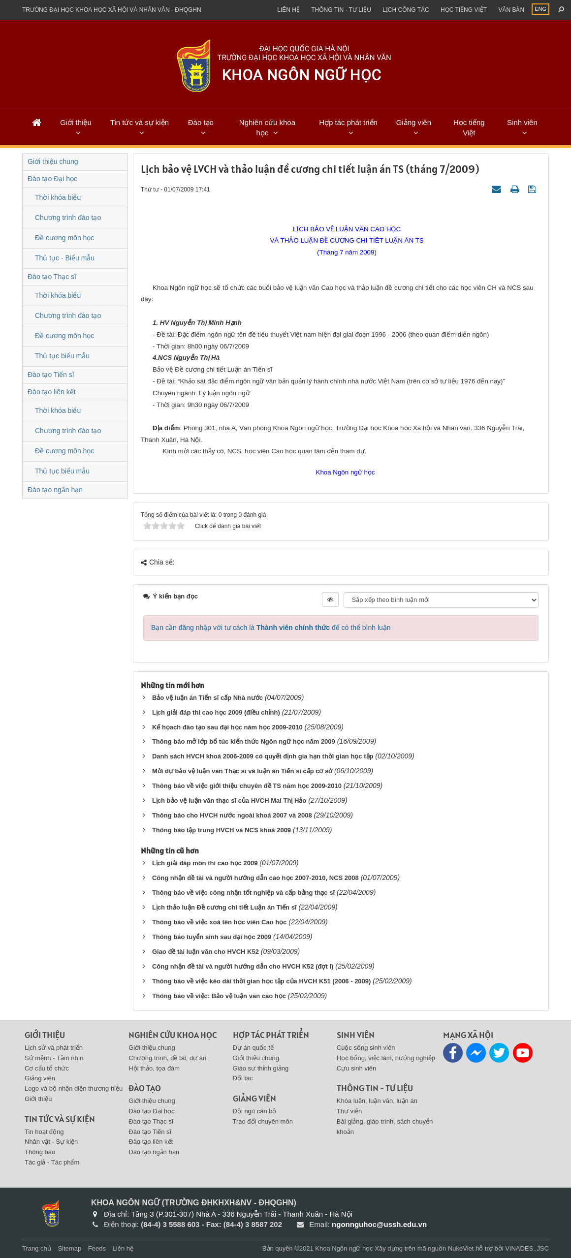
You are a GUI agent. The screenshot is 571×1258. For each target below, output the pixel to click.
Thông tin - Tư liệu (341, 9)
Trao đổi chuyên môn (263, 1121)
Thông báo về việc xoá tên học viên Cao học (219, 922)
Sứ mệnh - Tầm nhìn (54, 1058)
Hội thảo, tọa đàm (154, 1068)
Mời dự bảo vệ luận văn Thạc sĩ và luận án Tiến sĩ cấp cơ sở (243, 771)
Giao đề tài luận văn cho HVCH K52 (205, 951)
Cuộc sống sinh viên (366, 1047)
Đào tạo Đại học (52, 179)
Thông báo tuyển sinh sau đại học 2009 (211, 937)
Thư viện (349, 1111)
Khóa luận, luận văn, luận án (377, 1100)
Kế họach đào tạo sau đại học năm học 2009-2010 (227, 727)
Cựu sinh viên (357, 1068)
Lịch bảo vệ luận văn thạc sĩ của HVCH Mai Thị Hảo (229, 800)
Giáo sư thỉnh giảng (261, 1068)
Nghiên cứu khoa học (267, 127)
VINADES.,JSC (527, 1248)
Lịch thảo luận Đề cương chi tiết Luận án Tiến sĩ (224, 907)
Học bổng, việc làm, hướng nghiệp (386, 1058)
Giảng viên (413, 122)
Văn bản (511, 9)
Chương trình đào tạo (68, 217)
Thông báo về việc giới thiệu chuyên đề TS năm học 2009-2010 (247, 785)
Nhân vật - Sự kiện (51, 1141)
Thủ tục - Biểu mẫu (65, 258)
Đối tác (243, 1078)
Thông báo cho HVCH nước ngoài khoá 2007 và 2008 (232, 815)
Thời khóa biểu (58, 197)
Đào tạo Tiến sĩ (51, 374)
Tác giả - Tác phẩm (52, 1162)
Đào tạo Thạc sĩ (52, 277)
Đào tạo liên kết (52, 392)
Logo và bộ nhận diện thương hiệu (74, 1088)
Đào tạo (201, 122)
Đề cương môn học (64, 238)
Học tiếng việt (464, 9)
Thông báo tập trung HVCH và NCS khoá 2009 (221, 830)
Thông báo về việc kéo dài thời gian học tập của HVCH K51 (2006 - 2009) (261, 981)
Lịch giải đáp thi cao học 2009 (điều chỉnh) (216, 712)
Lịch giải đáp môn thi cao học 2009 (205, 863)
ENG (540, 9)
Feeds (97, 1248)
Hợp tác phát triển (348, 122)
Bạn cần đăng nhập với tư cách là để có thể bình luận (271, 627)
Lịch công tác (405, 9)
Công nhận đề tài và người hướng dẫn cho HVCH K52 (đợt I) (242, 966)
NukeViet (461, 1248)
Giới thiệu (76, 122)
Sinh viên (522, 122)
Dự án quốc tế (253, 1047)
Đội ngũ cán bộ (255, 1111)
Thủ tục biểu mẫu (62, 356)
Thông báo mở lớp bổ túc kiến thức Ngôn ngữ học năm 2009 (243, 741)
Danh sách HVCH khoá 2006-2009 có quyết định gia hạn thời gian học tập (263, 756)
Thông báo (40, 1152)
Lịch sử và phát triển (54, 1047)
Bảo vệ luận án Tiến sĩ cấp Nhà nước (207, 697)
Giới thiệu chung (53, 161)
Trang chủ (36, 1248)
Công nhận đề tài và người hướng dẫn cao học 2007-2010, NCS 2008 (255, 877)
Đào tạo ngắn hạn (55, 490)
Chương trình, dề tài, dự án (167, 1058)
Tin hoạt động (44, 1131)
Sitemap (69, 1248)
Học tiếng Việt (469, 127)
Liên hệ (288, 9)
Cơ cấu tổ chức (47, 1068)
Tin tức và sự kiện (139, 122)
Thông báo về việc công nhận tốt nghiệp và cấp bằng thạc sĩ (243, 892)
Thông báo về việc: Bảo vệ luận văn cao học (219, 996)
